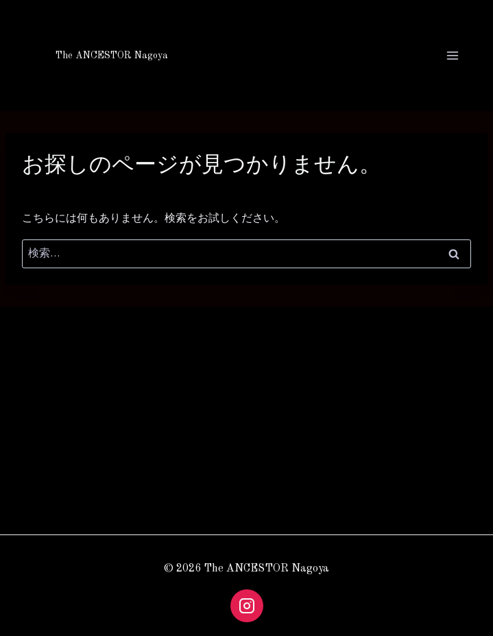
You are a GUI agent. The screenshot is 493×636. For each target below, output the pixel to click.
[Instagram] (246, 605)
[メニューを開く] (450, 55)
